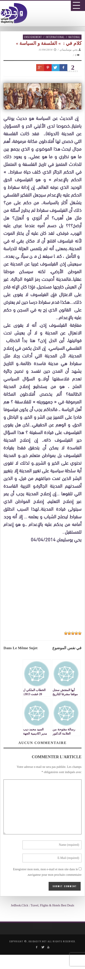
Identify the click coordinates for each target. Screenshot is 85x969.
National (74, 37)
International (55, 37)
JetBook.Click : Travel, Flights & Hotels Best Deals (42, 905)
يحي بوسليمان (69, 49)
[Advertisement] (44, 676)
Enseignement (33, 37)
